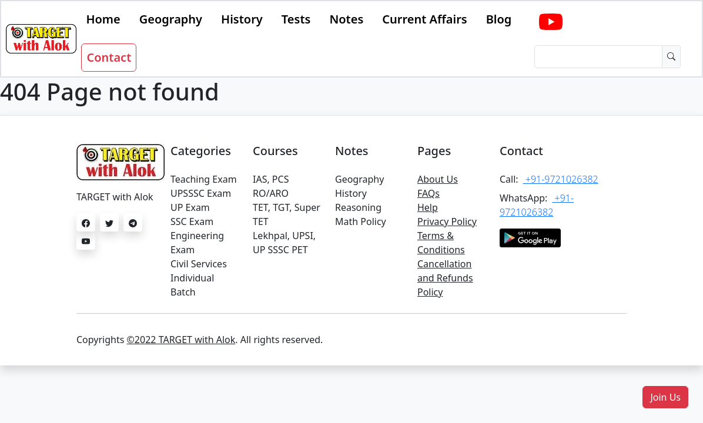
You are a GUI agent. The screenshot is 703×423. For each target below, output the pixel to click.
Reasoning (358, 207)
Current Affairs (424, 19)
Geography (170, 19)
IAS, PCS (271, 179)
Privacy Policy (447, 221)
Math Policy (360, 221)
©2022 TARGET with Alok (181, 339)
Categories (200, 151)
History (242, 19)
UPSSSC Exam (200, 193)
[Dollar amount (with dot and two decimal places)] (598, 56)
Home (103, 19)
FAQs (428, 193)
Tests (296, 19)
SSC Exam (191, 221)
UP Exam (190, 207)
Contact (108, 57)
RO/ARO (271, 193)
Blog (499, 19)
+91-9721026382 (560, 179)
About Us (437, 179)
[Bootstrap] (41, 38)
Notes (346, 19)
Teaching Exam (203, 179)
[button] (665, 397)
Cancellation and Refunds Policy (445, 277)
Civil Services (198, 263)
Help (427, 207)
